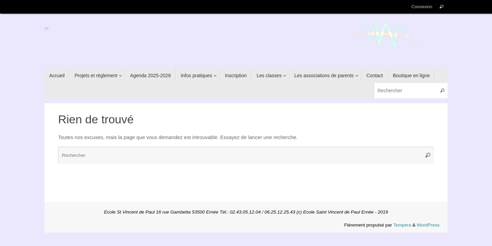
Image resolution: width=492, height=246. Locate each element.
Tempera (402, 225)
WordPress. (429, 225)
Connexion (421, 6)
